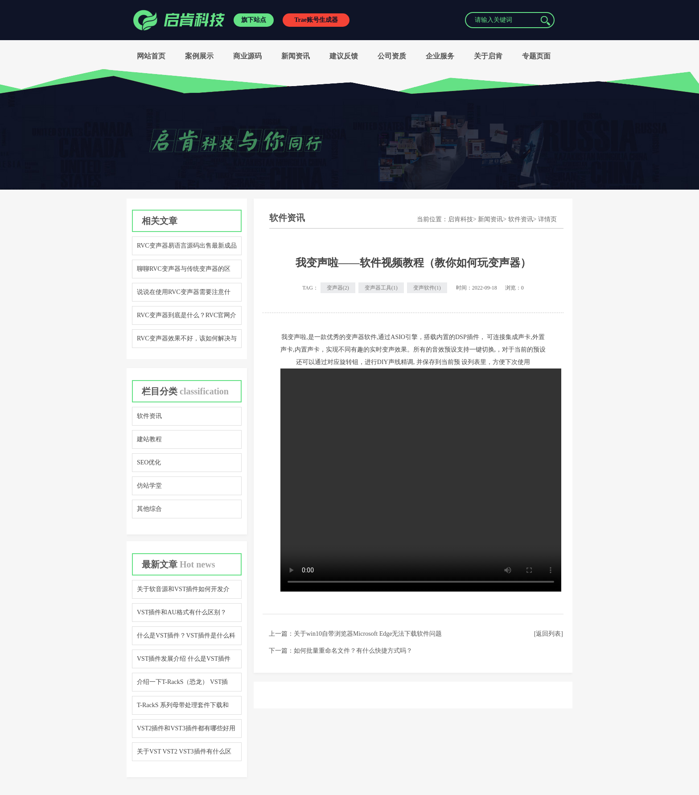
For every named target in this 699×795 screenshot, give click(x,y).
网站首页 (151, 56)
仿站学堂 (149, 485)
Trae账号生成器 (316, 20)
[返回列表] (548, 633)
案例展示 (199, 56)
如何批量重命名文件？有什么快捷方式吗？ (353, 650)
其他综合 (149, 508)
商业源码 (247, 56)
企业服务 (440, 56)
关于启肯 (488, 56)
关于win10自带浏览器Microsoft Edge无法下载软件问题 (368, 633)
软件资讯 (149, 416)
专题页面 (536, 56)
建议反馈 (343, 56)
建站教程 (149, 439)
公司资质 (392, 56)
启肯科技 (460, 219)
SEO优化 (149, 462)
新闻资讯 (295, 56)
